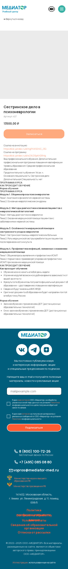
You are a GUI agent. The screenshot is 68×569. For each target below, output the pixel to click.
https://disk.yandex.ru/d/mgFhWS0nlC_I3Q (25, 148)
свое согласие (24, 400)
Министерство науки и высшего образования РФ (30, 479)
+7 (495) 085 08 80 (35, 462)
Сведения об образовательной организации (34, 526)
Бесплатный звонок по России (36, 455)
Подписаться (34, 427)
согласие (26, 414)
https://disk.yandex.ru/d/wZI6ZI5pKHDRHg (25, 155)
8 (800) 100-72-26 (35, 451)
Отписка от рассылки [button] (34, 532)
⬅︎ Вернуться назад (13, 19)
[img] (14, 9)
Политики (55, 402)
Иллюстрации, (20, 562)
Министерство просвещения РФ (30, 486)
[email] (34, 391)
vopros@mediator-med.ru (36, 470)
